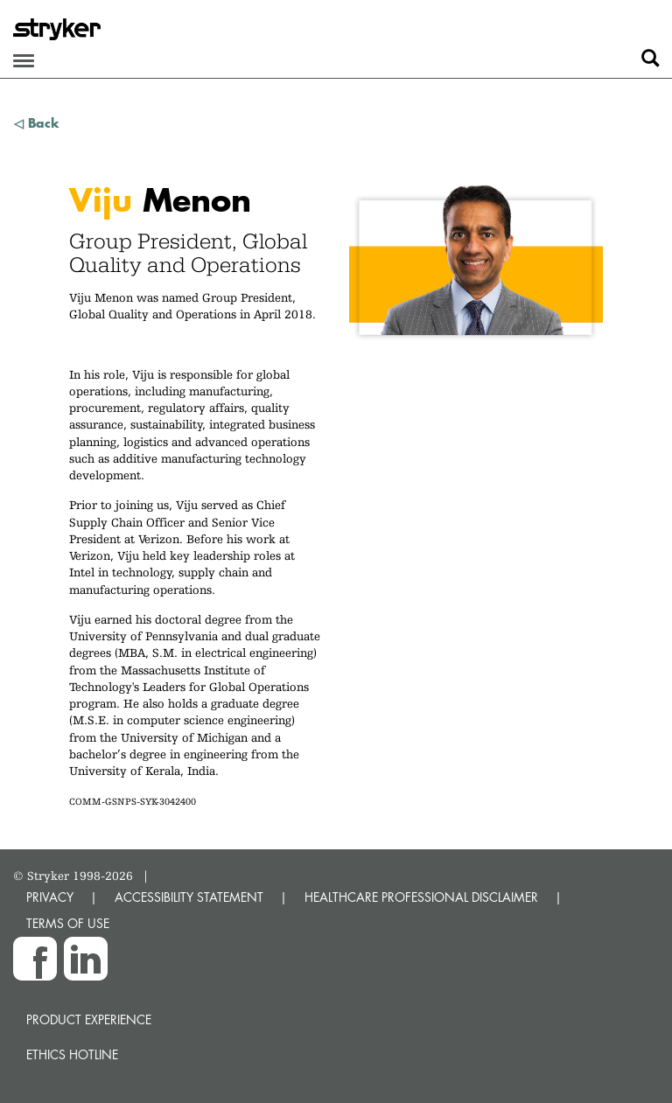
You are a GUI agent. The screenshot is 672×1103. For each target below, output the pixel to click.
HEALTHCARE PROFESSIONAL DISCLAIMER (421, 897)
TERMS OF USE (67, 923)
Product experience (88, 1019)
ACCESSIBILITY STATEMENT (189, 897)
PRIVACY (50, 897)
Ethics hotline (72, 1054)
